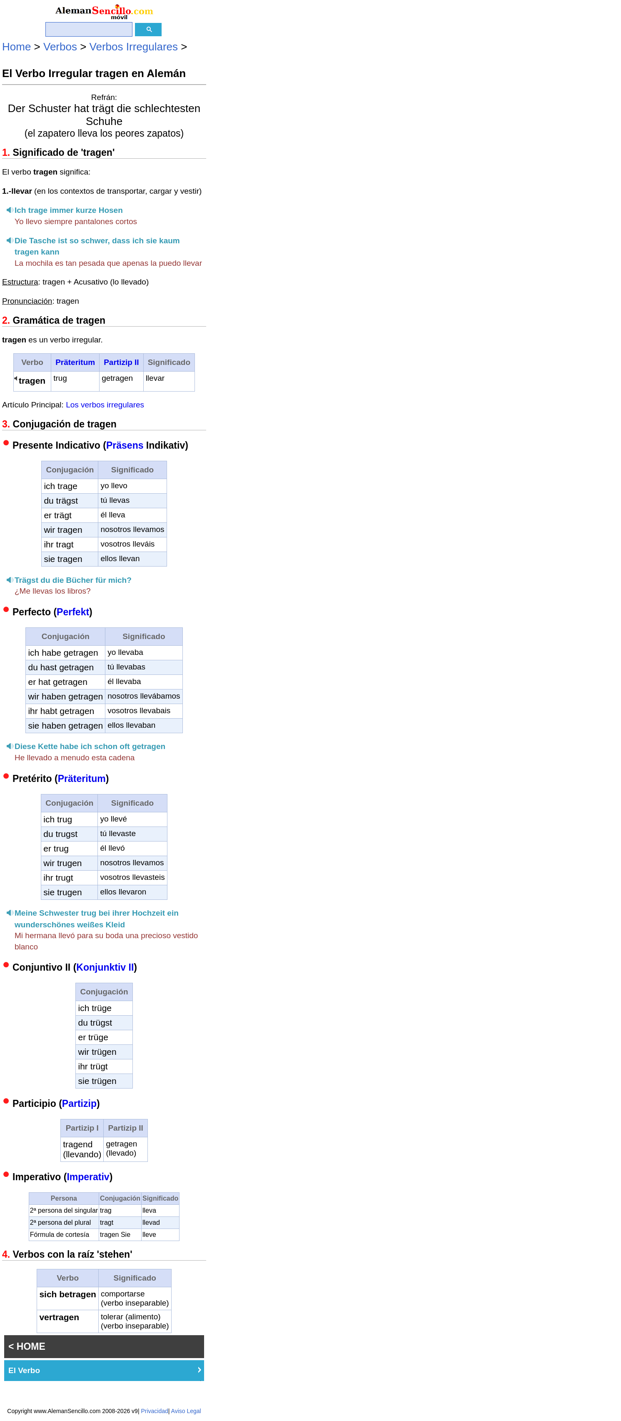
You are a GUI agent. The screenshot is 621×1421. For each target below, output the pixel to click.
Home (16, 46)
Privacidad (154, 1411)
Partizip (79, 1103)
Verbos (60, 46)
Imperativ (88, 1176)
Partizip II (121, 362)
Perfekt (73, 612)
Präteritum (75, 362)
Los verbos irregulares (105, 404)
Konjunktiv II (105, 967)
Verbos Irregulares (134, 46)
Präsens (125, 445)
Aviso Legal (186, 1411)
